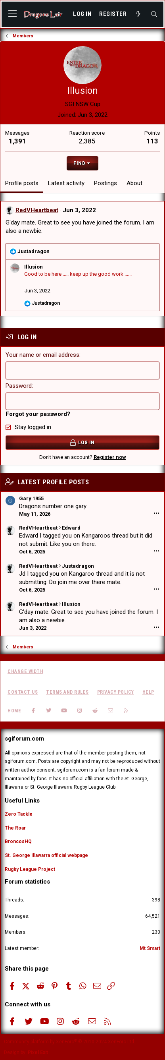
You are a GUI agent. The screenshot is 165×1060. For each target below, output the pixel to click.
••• (156, 513)
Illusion (33, 267)
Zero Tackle (19, 814)
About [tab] (134, 183)
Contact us (23, 692)
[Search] (154, 14)
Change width (25, 671)
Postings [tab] (105, 183)
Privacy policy (115, 692)
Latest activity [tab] (66, 183)
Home (14, 711)
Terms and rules (67, 692)
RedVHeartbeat (36, 210)
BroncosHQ (18, 841)
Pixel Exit (38, 1052)
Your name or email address (42, 354)
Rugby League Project (30, 869)
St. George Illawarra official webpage (46, 855)
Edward (71, 528)
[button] (12, 14)
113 (152, 141)
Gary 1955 (31, 498)
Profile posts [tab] (21, 183)
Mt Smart (150, 948)
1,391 (17, 141)
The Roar (15, 828)
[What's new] (138, 14)
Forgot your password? (38, 414)
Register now (110, 457)
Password (19, 385)
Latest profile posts (53, 482)
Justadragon (78, 566)
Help (148, 692)
